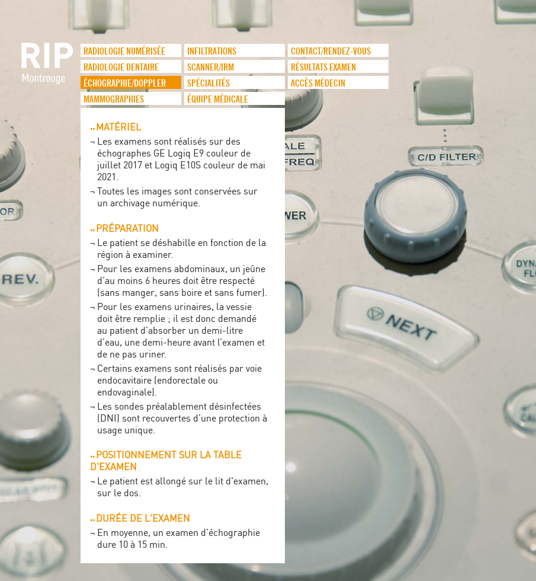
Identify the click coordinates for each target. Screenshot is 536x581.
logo (48, 69)
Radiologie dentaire (121, 66)
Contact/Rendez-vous (331, 50)
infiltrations (211, 50)
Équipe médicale (217, 98)
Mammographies (114, 98)
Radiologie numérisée (124, 50)
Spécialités (208, 82)
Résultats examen (323, 66)
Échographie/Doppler (125, 82)
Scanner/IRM (210, 66)
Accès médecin (318, 82)
